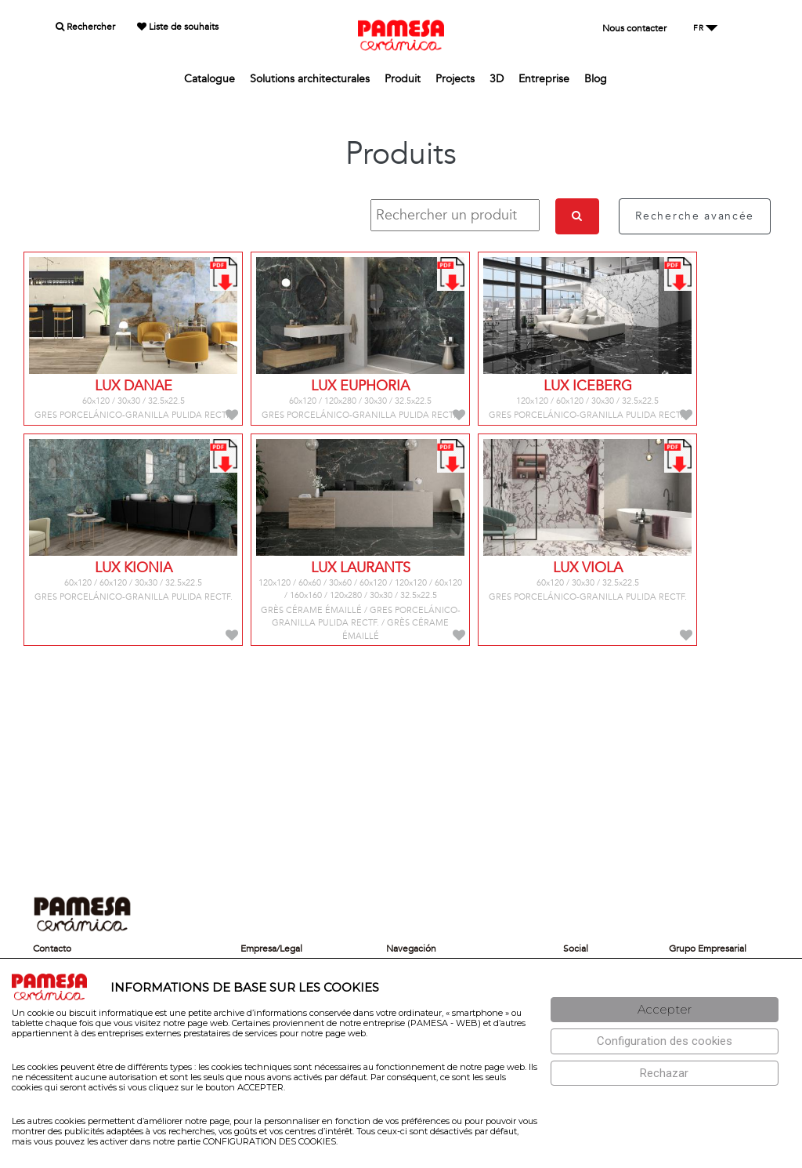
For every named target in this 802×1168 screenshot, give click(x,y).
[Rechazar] (665, 1073)
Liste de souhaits (178, 26)
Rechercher (85, 26)
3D (497, 78)
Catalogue (209, 78)
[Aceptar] (665, 1010)
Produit (403, 78)
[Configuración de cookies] (665, 1041)
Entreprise (543, 78)
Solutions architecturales (310, 78)
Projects (455, 78)
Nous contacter (634, 28)
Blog (595, 78)
